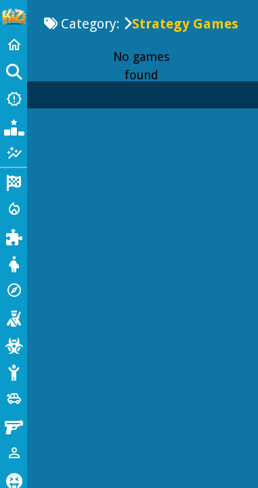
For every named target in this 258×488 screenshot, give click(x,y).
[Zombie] (13, 344)
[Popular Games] (13, 126)
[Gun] (13, 425)
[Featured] (13, 153)
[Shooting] (13, 317)
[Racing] (13, 181)
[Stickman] (13, 371)
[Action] (13, 208)
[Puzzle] (13, 235)
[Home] (13, 44)
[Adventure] (13, 290)
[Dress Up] (13, 263)
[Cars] (13, 398)
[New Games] (13, 99)
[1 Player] (13, 452)
